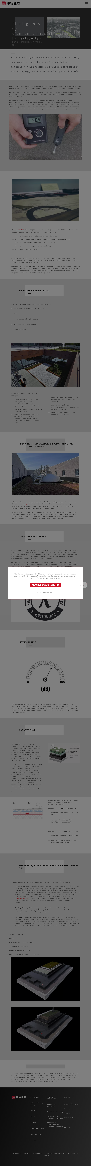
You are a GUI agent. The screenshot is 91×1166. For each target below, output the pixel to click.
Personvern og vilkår (55, 578)
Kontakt (82, 585)
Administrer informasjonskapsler (45, 592)
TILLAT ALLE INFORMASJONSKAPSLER (45, 585)
